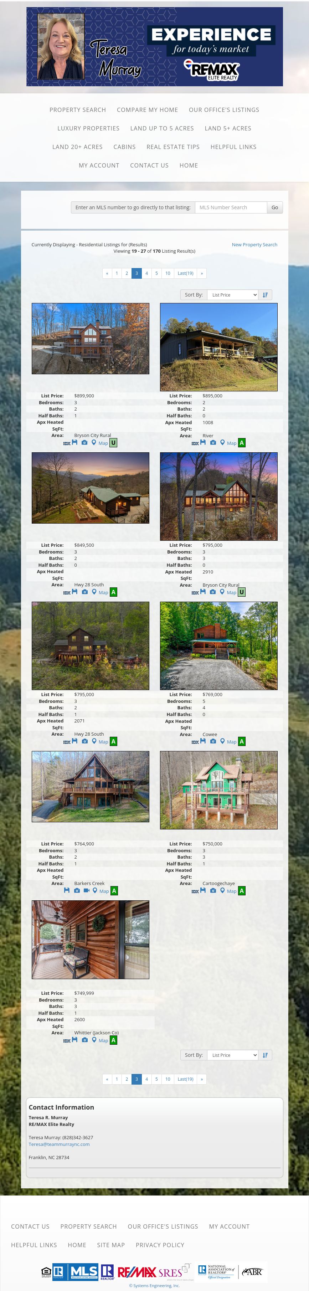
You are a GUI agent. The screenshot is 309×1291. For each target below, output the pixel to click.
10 (167, 273)
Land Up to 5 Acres (162, 128)
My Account (99, 165)
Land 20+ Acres (77, 147)
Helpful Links (234, 147)
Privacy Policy (160, 1245)
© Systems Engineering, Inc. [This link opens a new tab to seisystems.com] (154, 1285)
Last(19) (186, 273)
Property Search (78, 110)
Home (189, 165)
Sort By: (194, 294)
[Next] (107, 273)
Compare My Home (147, 110)
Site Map (111, 1245)
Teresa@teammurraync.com (59, 1144)
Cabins (124, 147)
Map (99, 443)
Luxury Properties (88, 128)
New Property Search (255, 244)
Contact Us (149, 165)
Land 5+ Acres (228, 128)
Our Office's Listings (224, 110)
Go (275, 207)
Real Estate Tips (173, 147)
